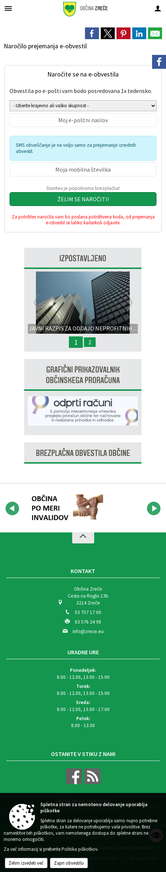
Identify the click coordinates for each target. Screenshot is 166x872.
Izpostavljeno (82, 258)
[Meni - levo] (8, 8)
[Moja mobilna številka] (83, 169)
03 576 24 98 (88, 622)
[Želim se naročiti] (83, 199)
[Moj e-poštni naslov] (83, 120)
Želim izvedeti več (26, 863)
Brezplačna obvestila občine (83, 453)
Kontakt (83, 571)
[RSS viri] (91, 782)
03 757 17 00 (88, 612)
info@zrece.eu (88, 631)
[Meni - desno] (157, 8)
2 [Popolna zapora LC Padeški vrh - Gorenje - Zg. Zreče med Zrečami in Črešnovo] (89, 342)
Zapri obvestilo (69, 863)
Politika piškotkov (79, 849)
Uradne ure (83, 652)
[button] (12, 508)
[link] (92, 33)
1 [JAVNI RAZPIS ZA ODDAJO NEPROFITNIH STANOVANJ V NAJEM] (76, 342)
